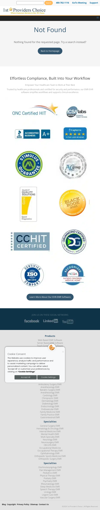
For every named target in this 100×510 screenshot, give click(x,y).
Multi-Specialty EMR (50, 436)
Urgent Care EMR (50, 494)
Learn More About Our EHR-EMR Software (50, 297)
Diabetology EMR (50, 403)
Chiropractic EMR (50, 398)
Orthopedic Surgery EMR (50, 458)
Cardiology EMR (50, 395)
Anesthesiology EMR (50, 387)
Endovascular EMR (50, 409)
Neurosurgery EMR (50, 442)
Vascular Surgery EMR (50, 497)
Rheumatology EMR (50, 483)
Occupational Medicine (50, 447)
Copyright (11, 504)
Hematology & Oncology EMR (50, 428)
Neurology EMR (50, 439)
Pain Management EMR (50, 470)
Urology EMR (50, 492)
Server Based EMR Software (50, 343)
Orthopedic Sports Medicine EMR (50, 456)
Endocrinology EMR (50, 406)
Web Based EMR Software (50, 340)
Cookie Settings (48, 377)
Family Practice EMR (50, 414)
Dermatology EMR (50, 400)
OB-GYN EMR (50, 445)
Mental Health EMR (50, 434)
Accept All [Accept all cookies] (25, 377)
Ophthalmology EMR (50, 453)
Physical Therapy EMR (50, 475)
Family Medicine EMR (50, 411)
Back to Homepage (50, 50)
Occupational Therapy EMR (50, 450)
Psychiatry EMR (50, 481)
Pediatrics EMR (50, 472)
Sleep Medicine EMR (50, 486)
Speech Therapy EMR (50, 489)
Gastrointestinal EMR (50, 417)
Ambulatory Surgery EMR (50, 384)
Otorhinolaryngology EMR (50, 467)
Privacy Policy (23, 504)
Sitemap (34, 504)
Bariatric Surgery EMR (50, 389)
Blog (4, 504)
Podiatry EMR (50, 478)
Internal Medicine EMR (50, 431)
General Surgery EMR (50, 425)
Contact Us (44, 504)
